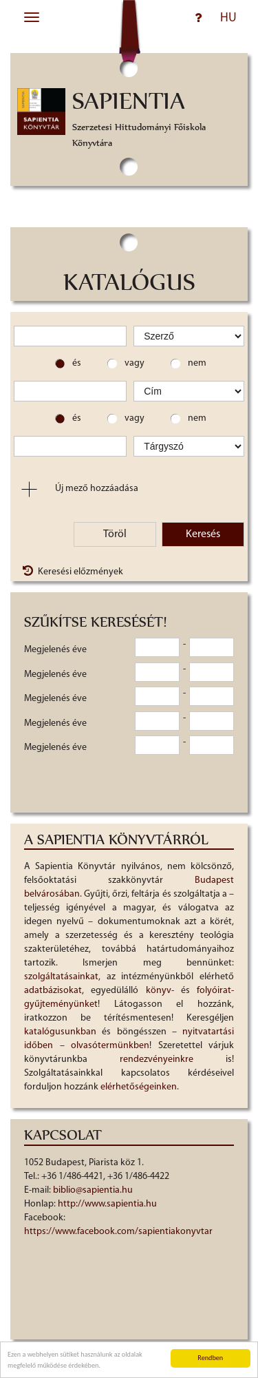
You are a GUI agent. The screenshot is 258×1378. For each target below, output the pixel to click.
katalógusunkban (60, 1032)
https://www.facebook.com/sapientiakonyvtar (118, 1231)
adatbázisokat (53, 990)
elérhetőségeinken (138, 1087)
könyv (158, 990)
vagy (134, 363)
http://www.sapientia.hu (107, 1204)
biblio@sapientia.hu (93, 1190)
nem (197, 363)
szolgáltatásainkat (61, 977)
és (76, 363)
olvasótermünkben (110, 1046)
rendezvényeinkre (156, 1059)
